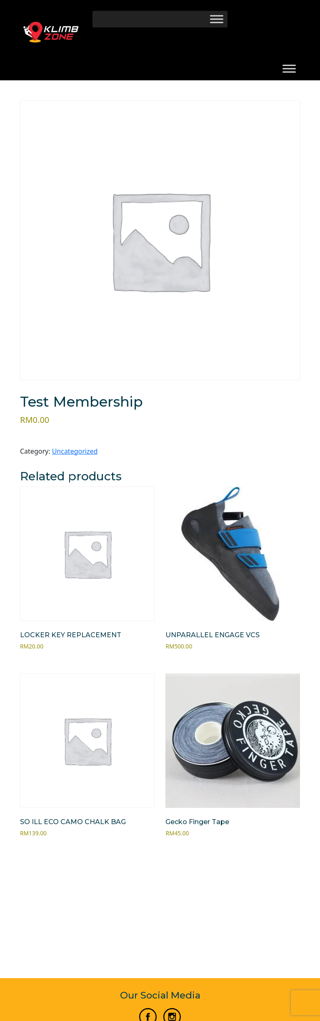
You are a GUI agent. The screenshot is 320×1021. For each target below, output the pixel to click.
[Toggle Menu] (216, 19)
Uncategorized (75, 451)
